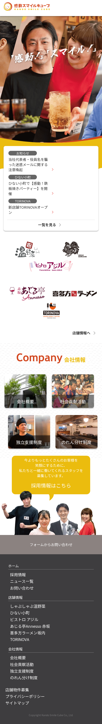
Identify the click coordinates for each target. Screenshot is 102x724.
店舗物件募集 (17, 689)
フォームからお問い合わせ (51, 544)
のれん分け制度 (24, 677)
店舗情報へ (84, 332)
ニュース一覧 (21, 581)
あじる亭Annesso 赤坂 (30, 626)
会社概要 (18, 657)
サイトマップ (17, 703)
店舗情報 (15, 597)
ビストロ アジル (24, 619)
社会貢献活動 (22, 664)
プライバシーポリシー (25, 696)
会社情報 (15, 649)
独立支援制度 (22, 671)
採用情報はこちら (51, 485)
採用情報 (18, 574)
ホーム (13, 565)
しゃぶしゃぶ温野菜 (27, 606)
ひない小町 (20, 612)
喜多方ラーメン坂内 (27, 632)
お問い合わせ (22, 588)
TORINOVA (19, 639)
